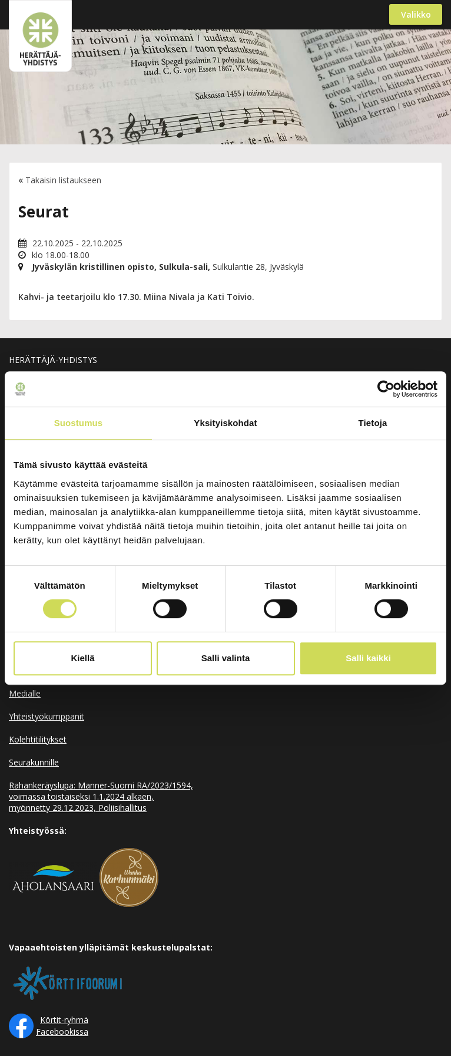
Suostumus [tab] (78, 423)
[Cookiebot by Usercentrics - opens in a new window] (385, 389)
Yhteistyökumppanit (46, 716)
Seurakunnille (34, 762)
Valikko (416, 14)
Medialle (25, 693)
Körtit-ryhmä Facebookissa (62, 1025)
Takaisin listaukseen (63, 180)
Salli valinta (225, 658)
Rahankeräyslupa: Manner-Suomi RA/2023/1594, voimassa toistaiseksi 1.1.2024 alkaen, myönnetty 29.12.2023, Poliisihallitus (101, 796)
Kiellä (82, 658)
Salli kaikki (368, 658)
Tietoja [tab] (373, 423)
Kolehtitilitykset (38, 739)
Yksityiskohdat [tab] (225, 423)
